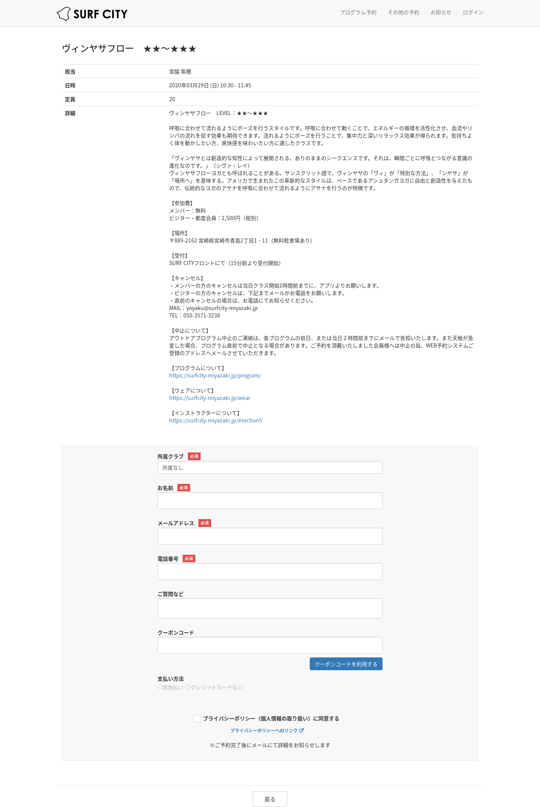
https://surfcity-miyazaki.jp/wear (209, 397)
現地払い (170, 687)
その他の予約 (403, 12)
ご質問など (171, 593)
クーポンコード (176, 632)
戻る (270, 799)
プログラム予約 (358, 12)
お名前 (174, 488)
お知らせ (441, 12)
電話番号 (176, 558)
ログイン (473, 12)
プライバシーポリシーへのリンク (264, 730)
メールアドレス (184, 523)
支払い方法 (171, 678)
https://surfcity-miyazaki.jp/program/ (215, 375)
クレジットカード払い (214, 687)
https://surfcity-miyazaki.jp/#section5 (215, 420)
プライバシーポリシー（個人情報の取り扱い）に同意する (271, 719)
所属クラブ (179, 456)
